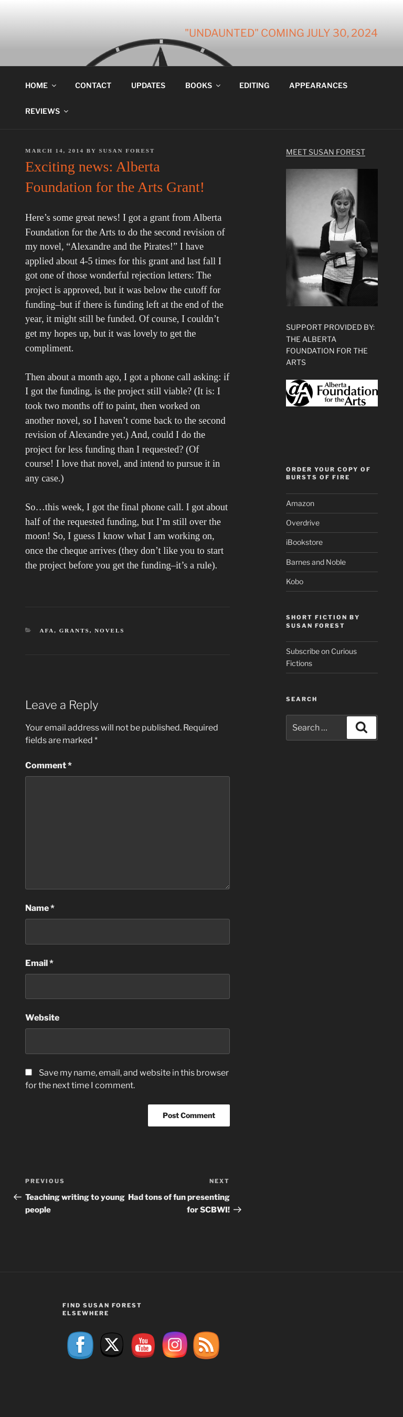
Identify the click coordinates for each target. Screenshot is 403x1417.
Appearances (318, 85)
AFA (47, 630)
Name (40, 908)
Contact (93, 85)
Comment (48, 765)
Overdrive (303, 522)
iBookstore (304, 542)
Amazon (300, 503)
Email (39, 963)
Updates (148, 85)
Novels (109, 630)
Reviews (47, 110)
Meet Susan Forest (325, 151)
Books (203, 85)
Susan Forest (127, 150)
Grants (74, 630)
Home (41, 85)
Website (42, 1018)
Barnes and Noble (316, 561)
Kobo (294, 581)
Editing (254, 85)
